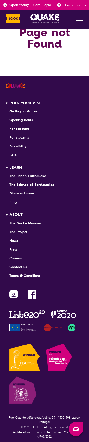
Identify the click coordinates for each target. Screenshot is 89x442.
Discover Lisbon (21, 193)
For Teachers (19, 128)
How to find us (74, 5)
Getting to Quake (23, 111)
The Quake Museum (25, 223)
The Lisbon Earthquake (27, 175)
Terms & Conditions (24, 275)
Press (13, 249)
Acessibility (18, 146)
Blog (13, 202)
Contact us (18, 267)
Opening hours (21, 120)
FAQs (13, 155)
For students (19, 137)
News (13, 240)
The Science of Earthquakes (31, 184)
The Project (18, 232)
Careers (15, 258)
